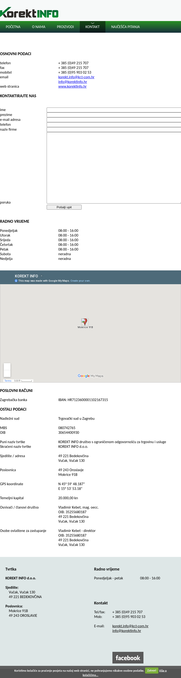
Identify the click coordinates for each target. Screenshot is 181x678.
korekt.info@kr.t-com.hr (76, 77)
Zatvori (151, 670)
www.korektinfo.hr (72, 86)
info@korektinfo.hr (72, 81)
